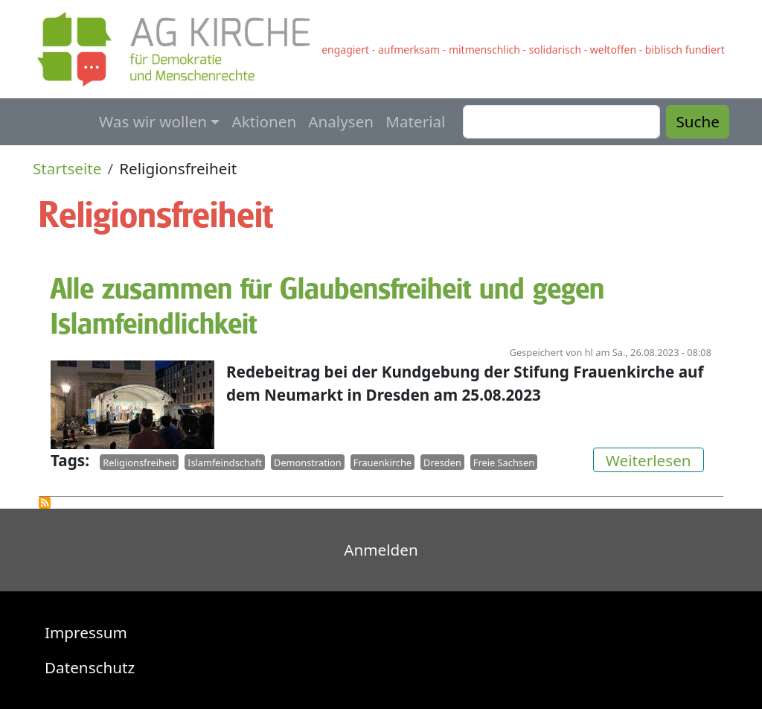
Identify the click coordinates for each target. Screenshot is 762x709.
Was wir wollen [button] (153, 121)
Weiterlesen (655, 459)
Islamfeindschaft (225, 462)
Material (415, 121)
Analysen (341, 121)
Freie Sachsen (503, 462)
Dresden (442, 462)
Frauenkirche (382, 462)
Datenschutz (90, 667)
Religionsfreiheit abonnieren (45, 503)
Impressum (86, 632)
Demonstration (308, 462)
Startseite (67, 168)
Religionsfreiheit (139, 462)
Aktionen (263, 121)
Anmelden (381, 549)
